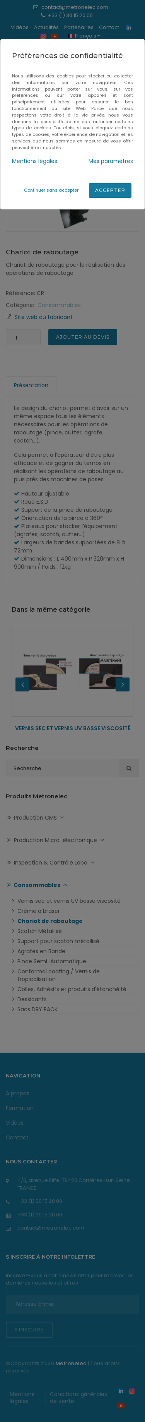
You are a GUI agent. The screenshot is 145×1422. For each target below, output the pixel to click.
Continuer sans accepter (51, 190)
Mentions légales (34, 161)
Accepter (110, 190)
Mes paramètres (111, 161)
